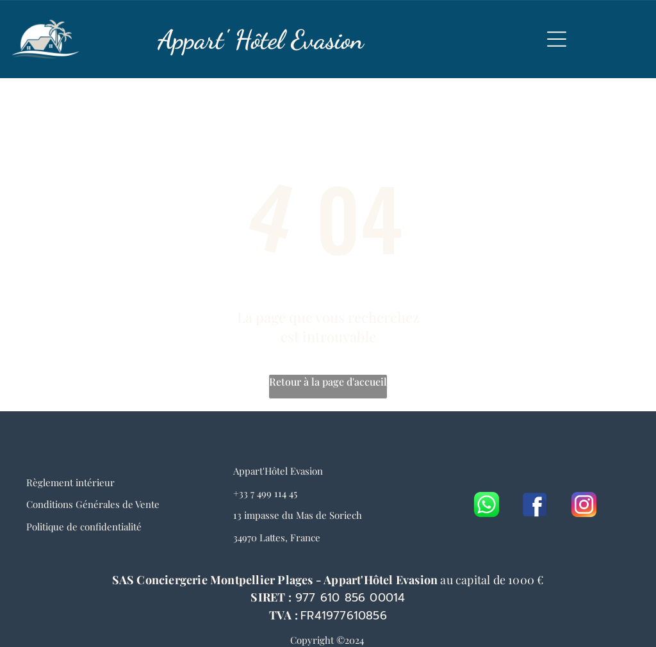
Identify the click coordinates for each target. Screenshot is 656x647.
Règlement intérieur (70, 482)
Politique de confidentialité (84, 526)
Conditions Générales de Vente (93, 504)
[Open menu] (556, 39)
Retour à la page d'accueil (328, 381)
